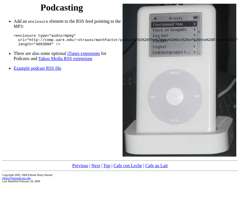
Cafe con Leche (127, 165)
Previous (80, 165)
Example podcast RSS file (37, 70)
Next (95, 165)
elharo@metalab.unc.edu (16, 178)
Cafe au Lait (156, 165)
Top (106, 165)
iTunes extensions (83, 56)
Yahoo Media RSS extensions (65, 61)
